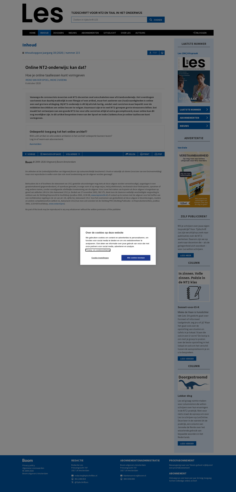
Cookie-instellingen (100, 258)
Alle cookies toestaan (136, 258)
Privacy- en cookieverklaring (98, 250)
